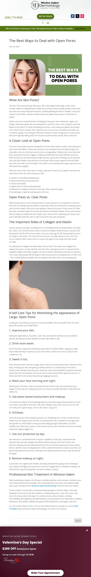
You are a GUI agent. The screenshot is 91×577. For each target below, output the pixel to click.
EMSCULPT (13, 538)
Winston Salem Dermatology (44, 486)
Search (78, 520)
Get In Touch (45, 16)
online (30, 506)
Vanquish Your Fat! (16, 541)
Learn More (80, 28)
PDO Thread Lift (15, 534)
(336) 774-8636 (13, 17)
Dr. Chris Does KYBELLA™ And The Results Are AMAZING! (31, 545)
